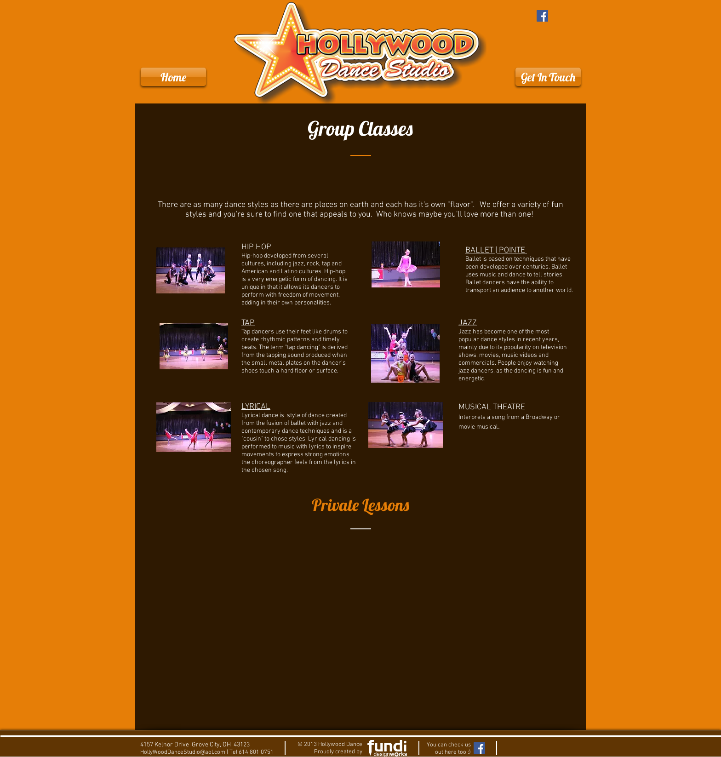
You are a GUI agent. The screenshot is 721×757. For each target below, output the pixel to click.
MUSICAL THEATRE (491, 407)
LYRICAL (255, 407)
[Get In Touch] (548, 77)
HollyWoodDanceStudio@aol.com (182, 752)
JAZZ (467, 323)
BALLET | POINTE (496, 250)
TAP (248, 323)
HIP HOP (256, 247)
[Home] (173, 77)
